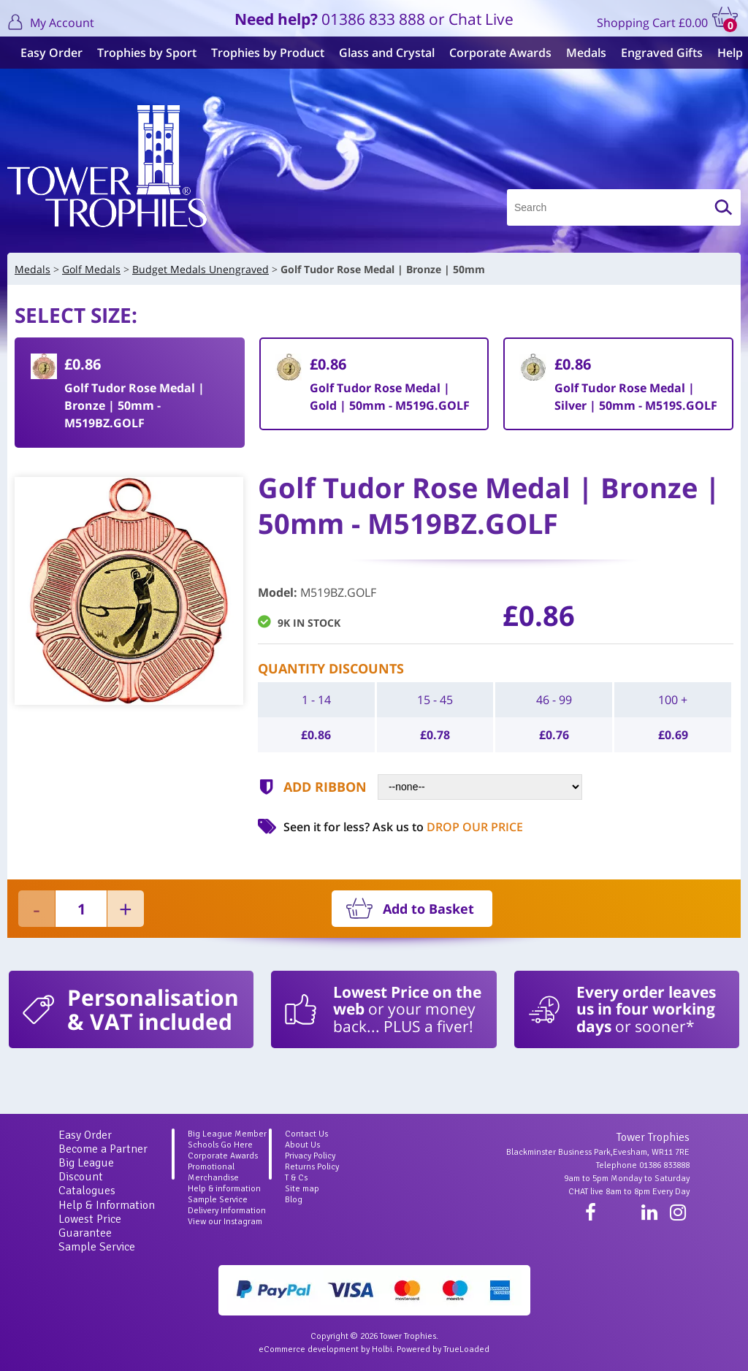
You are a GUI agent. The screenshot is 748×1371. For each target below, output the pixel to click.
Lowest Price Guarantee (89, 1226)
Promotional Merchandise (213, 1172)
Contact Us (306, 1134)
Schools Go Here (220, 1144)
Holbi (382, 1349)
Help (724, 53)
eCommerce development (309, 1349)
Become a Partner (103, 1149)
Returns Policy (312, 1166)
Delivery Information (227, 1210)
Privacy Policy (310, 1155)
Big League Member (227, 1134)
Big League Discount (86, 1170)
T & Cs (296, 1177)
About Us (302, 1144)
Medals (580, 53)
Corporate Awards (494, 53)
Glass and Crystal (381, 53)
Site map (302, 1188)
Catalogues (86, 1190)
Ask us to (448, 827)
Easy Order (46, 53)
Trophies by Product (261, 53)
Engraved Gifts (656, 53)
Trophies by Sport (141, 53)
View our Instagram (225, 1221)
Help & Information (106, 1205)
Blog (293, 1199)
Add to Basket (428, 908)
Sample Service (96, 1247)
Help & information (224, 1188)
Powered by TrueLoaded (443, 1349)
